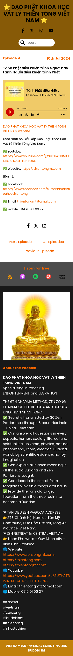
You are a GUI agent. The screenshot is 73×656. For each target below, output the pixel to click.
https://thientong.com (22, 559)
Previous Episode (39, 250)
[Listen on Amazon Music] (62, 276)
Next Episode (20, 241)
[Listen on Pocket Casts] (48, 276)
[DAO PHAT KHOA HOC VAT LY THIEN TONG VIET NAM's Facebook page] (23, 31)
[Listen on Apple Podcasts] (22, 276)
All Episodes (53, 241)
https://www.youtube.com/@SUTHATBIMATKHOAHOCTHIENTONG (36, 158)
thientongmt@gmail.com (36, 201)
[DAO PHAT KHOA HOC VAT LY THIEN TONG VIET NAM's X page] (29, 31)
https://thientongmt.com (41, 168)
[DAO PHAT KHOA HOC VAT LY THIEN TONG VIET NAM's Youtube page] (49, 31)
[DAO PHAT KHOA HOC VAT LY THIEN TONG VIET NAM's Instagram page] (39, 31)
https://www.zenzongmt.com (28, 554)
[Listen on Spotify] (35, 276)
